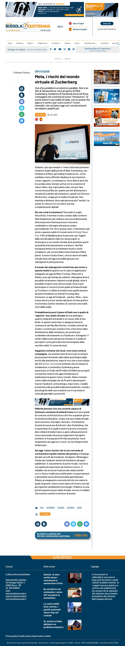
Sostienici (55, 43)
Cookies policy (25, 636)
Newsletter (107, 29)
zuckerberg (51, 508)
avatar (79, 508)
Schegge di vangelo (16, 49)
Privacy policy (11, 636)
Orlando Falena (21, 72)
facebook (61, 508)
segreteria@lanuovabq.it (16, 596)
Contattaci (105, 43)
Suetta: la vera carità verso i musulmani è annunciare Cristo (53, 579)
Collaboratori (42, 43)
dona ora (107, 23)
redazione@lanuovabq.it (16, 593)
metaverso (70, 508)
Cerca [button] (115, 43)
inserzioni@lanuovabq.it (16, 598)
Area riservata (89, 43)
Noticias (80, 29)
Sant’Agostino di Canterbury (98, 48)
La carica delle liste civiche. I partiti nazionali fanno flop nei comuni (52, 609)
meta (42, 508)
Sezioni (29, 43)
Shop (77, 43)
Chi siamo (20, 43)
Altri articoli (62, 557)
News (78, 23)
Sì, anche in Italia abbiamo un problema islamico (53, 624)
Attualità (67, 59)
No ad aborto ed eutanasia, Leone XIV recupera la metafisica (53, 593)
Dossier (67, 43)
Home (10, 43)
